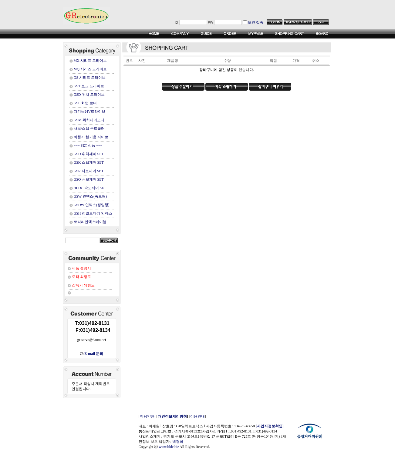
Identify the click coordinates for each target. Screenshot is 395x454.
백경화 (177, 441)
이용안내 (197, 416)
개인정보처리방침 (172, 416)
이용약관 (147, 416)
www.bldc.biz (169, 447)
